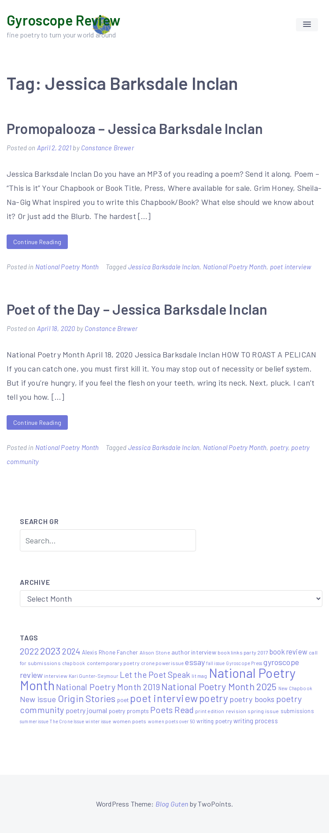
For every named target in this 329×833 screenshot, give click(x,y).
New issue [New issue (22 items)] (38, 699)
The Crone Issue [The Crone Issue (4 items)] (67, 721)
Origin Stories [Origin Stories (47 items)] (87, 698)
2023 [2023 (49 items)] (50, 650)
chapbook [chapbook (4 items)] (73, 663)
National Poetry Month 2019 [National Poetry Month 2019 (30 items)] (108, 686)
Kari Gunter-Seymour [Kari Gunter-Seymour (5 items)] (93, 676)
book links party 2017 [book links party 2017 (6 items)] (243, 652)
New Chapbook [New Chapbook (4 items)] (295, 688)
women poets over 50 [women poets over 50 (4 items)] (171, 721)
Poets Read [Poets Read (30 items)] (172, 709)
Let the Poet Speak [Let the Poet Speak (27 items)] (155, 674)
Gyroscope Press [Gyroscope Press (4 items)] (244, 663)
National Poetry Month (67, 267)
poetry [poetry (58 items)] (213, 698)
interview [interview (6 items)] (55, 676)
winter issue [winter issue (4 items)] (98, 721)
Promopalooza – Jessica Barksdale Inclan (135, 128)
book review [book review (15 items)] (288, 651)
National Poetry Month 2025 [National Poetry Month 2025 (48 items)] (219, 686)
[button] (307, 24)
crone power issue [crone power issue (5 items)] (162, 663)
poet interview (290, 267)
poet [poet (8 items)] (123, 699)
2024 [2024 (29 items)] (71, 651)
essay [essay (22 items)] (195, 662)
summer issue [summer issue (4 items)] (34, 721)
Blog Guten (172, 804)
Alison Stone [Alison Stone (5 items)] (155, 652)
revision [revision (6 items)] (236, 711)
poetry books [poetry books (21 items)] (251, 699)
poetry (279, 447)
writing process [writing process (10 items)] (255, 721)
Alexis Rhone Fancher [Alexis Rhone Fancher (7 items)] (110, 652)
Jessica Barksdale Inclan (164, 267)
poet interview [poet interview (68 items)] (164, 698)
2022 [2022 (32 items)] (29, 651)
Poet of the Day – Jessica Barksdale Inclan (137, 309)
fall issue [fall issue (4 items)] (215, 663)
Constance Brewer (107, 148)
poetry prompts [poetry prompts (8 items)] (129, 710)
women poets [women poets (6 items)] (130, 721)
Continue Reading (37, 241)
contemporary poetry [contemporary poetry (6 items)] (113, 663)
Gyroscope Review (63, 19)
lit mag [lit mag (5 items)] (199, 676)
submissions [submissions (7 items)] (297, 710)
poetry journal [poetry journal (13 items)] (86, 710)
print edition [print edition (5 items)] (209, 711)
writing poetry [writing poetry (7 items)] (214, 721)
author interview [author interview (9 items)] (193, 652)
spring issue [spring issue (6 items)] (263, 711)
